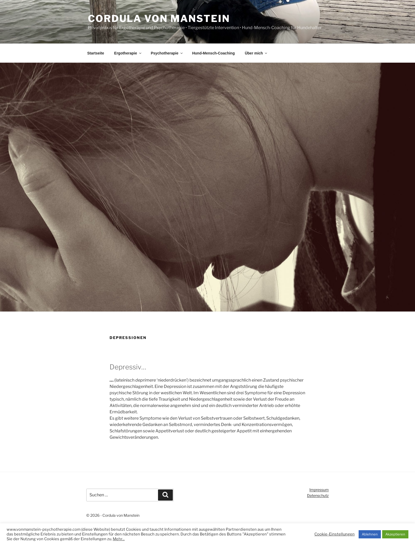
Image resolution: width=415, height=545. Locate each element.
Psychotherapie (167, 53)
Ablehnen (370, 534)
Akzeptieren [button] (395, 534)
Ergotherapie (128, 53)
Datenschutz (318, 495)
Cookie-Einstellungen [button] (334, 534)
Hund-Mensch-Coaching (213, 53)
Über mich (256, 53)
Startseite (95, 53)
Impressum (319, 489)
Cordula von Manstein (159, 18)
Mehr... (119, 539)
